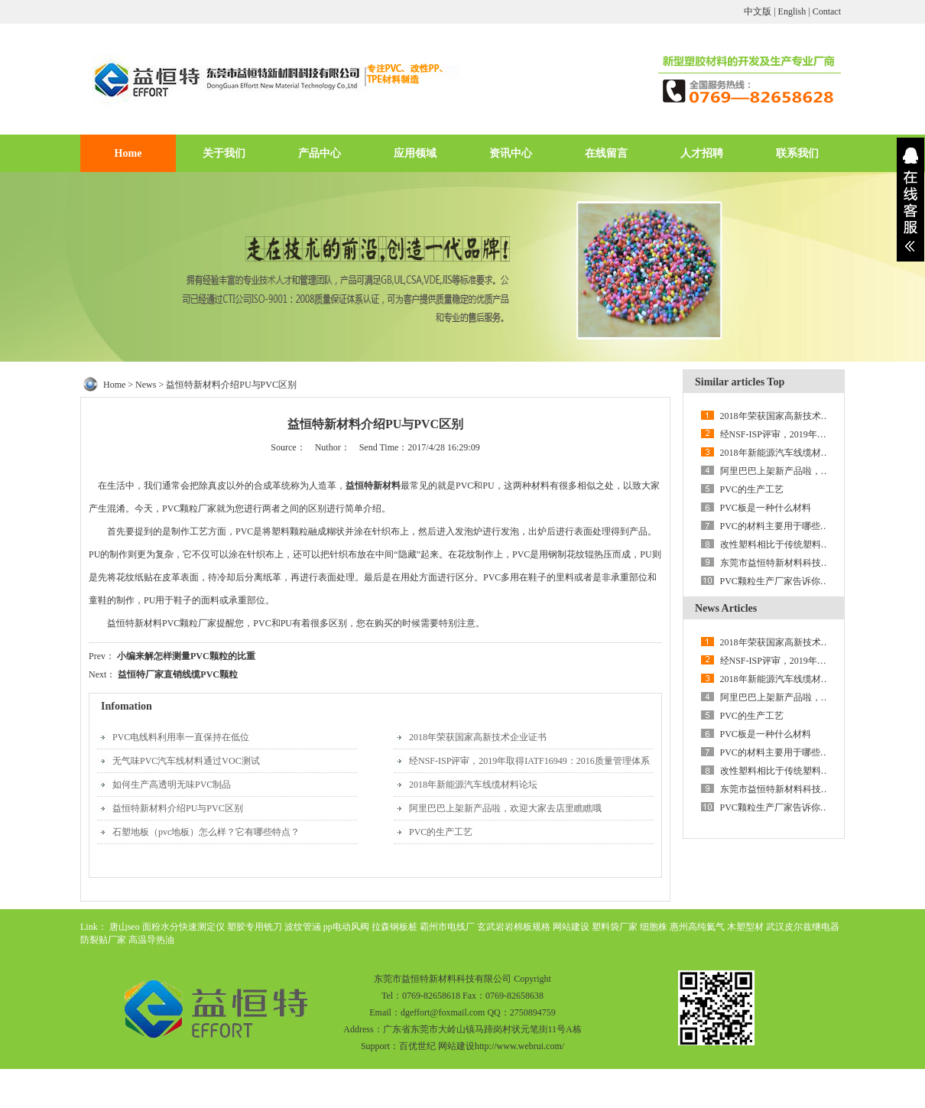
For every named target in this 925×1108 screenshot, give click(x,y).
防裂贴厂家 (103, 939)
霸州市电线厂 (447, 926)
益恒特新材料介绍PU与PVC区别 (177, 808)
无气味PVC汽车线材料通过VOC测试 (186, 760)
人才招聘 (701, 153)
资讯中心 (510, 153)
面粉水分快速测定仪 (183, 926)
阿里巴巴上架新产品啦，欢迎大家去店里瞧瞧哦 (505, 808)
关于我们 (224, 153)
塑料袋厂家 (615, 926)
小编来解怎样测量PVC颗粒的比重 (186, 656)
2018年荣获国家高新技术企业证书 (478, 737)
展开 (910, 200)
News (145, 384)
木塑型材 (745, 926)
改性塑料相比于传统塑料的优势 (784, 544)
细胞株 (653, 926)
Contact (827, 11)
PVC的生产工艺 (440, 832)
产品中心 (319, 153)
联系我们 (797, 153)
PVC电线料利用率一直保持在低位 (180, 737)
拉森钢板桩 (394, 926)
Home (128, 153)
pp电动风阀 (346, 926)
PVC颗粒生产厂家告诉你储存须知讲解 (797, 581)
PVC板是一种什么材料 (765, 507)
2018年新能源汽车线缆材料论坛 (473, 784)
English (792, 11)
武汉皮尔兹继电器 (802, 926)
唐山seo (124, 926)
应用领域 (415, 153)
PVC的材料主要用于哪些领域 (779, 526)
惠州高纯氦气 (697, 926)
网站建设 (571, 926)
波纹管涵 (302, 926)
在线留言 (606, 153)
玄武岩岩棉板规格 (513, 926)
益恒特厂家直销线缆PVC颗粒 (178, 674)
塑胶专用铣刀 (254, 926)
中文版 (757, 11)
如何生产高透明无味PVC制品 (171, 784)
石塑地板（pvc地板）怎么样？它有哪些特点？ (206, 832)
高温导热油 (151, 939)
